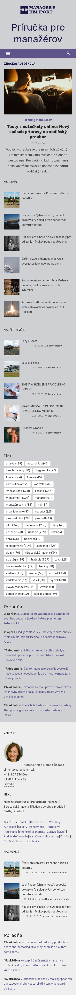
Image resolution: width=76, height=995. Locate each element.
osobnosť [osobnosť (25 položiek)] (44, 511)
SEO (25, 822)
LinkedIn (9, 784)
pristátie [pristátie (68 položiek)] (14, 532)
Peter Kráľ (45, 916)
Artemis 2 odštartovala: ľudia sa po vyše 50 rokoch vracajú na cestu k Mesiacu (44, 307)
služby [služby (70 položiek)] (13, 552)
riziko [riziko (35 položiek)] (12, 539)
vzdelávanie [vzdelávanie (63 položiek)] (16, 580)
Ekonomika (38, 832)
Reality (22, 827)
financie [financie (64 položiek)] (14, 477)
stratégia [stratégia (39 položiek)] (15, 559)
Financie (24, 832)
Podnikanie (11, 832)
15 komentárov (53, 367)
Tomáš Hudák (44, 899)
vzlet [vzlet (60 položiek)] (39, 580)
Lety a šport (29, 341)
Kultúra (65, 836)
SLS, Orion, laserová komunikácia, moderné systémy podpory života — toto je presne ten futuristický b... (37, 618)
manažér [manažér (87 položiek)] (43, 498)
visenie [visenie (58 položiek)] (36, 573)
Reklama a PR (38, 822)
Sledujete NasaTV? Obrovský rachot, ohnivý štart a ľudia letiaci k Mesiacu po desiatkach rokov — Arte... (37, 636)
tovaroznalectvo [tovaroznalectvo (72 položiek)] (19, 566)
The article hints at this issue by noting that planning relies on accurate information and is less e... (37, 710)
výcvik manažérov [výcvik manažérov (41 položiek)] (20, 587)
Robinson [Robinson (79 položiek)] (33, 539)
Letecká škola (30, 363)
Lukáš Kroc (44, 872)
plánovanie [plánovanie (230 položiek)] (35, 525)
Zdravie (52, 832)
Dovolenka (32, 841)
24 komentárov (53, 345)
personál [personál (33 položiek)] (43, 518)
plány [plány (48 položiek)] (58, 525)
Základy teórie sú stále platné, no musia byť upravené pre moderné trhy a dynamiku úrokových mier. (35, 655)
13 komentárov (53, 394)
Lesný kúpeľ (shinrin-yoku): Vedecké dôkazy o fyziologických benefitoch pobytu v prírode (44, 220)
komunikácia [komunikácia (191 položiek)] (17, 484)
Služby (8, 811)
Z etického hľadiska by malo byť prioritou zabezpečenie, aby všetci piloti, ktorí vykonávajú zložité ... (38, 983)
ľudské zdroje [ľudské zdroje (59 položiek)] (45, 594)
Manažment (38, 802)
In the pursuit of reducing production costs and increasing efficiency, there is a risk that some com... (36, 947)
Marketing (52, 836)
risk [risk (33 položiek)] (56, 532)
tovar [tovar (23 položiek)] (61, 559)
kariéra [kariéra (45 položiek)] (34, 477)
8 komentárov (53, 432)
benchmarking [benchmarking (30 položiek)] (18, 470)
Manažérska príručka (16, 802)
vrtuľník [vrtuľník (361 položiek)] (57, 573)
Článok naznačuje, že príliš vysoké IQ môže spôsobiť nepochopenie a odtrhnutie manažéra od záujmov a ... (37, 673)
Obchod (19, 841)
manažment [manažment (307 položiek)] (17, 498)
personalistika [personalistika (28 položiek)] (18, 518)
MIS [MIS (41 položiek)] (42, 504)
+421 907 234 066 (16, 774)
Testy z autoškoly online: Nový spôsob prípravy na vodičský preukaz (38, 131)
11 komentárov (53, 416)
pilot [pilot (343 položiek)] (12, 525)
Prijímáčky (52, 827)
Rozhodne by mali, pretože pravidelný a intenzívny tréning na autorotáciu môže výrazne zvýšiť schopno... (37, 692)
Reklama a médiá (32, 428)
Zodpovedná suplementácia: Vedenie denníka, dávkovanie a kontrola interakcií (45, 285)
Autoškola (10, 827)
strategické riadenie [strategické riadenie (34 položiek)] (41, 552)
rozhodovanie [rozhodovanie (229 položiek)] (18, 546)
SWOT (62, 832)
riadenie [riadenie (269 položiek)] (37, 532)
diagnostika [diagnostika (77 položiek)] (45, 470)
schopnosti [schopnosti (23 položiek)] (46, 546)
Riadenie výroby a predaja (47, 806)
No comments (59, 872)
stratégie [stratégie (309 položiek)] (39, 559)
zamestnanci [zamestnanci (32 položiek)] (17, 594)
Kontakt (19, 811)
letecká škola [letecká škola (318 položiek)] (18, 491)
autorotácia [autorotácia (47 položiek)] (37, 463)
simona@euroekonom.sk (19, 769)
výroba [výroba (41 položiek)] (47, 587)
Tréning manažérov (38, 120)
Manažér (53, 802)
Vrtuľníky (54, 822)
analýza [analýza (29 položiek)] (14, 463)
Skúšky (8, 841)
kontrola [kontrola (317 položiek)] (42, 484)
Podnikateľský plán (16, 836)
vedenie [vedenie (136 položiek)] (14, 573)
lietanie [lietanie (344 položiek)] (43, 491)
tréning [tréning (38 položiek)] (46, 566)
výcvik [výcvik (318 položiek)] (58, 580)
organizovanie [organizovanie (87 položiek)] (18, 511)
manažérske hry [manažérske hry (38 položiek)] (19, 504)
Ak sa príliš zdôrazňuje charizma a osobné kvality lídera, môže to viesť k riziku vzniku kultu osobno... (35, 965)
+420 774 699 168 (15, 779)
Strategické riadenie (17, 806)
